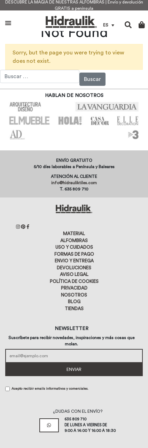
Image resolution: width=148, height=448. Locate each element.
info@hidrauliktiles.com (74, 183)
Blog (74, 301)
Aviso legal (74, 274)
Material (74, 233)
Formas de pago (74, 254)
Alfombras (74, 240)
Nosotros (74, 295)
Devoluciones (74, 268)
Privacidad (74, 288)
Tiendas (74, 308)
